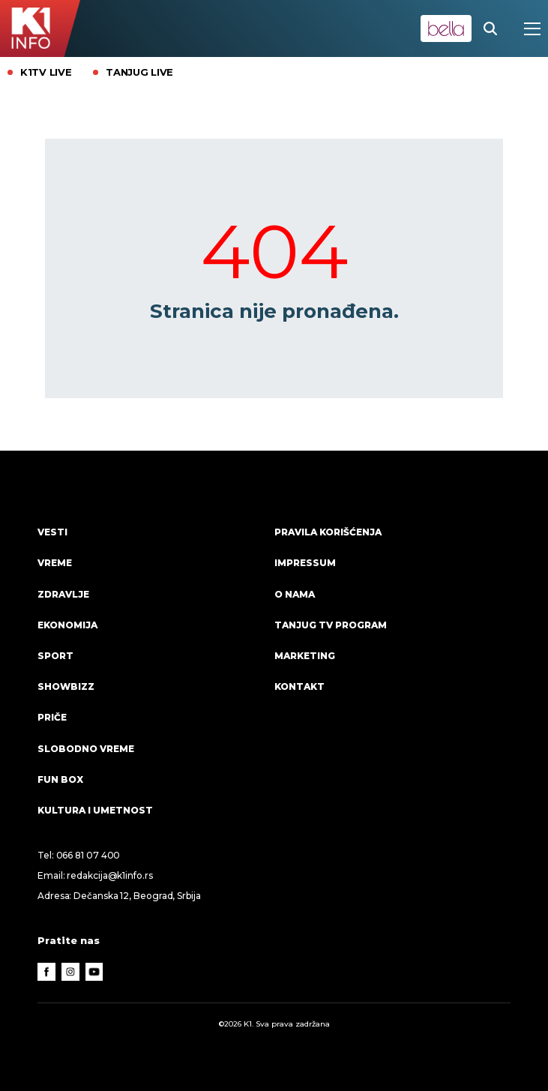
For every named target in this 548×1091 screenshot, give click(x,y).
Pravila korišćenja (328, 532)
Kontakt (299, 686)
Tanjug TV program (330, 625)
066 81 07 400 (88, 855)
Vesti (52, 532)
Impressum (305, 562)
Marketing (304, 655)
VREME (54, 562)
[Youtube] (94, 972)
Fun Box (60, 779)
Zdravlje (63, 594)
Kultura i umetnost (95, 810)
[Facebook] (46, 972)
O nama (294, 594)
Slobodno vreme (85, 748)
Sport (55, 655)
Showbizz (65, 686)
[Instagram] (70, 972)
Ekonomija (67, 625)
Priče (52, 717)
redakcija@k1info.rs (109, 875)
